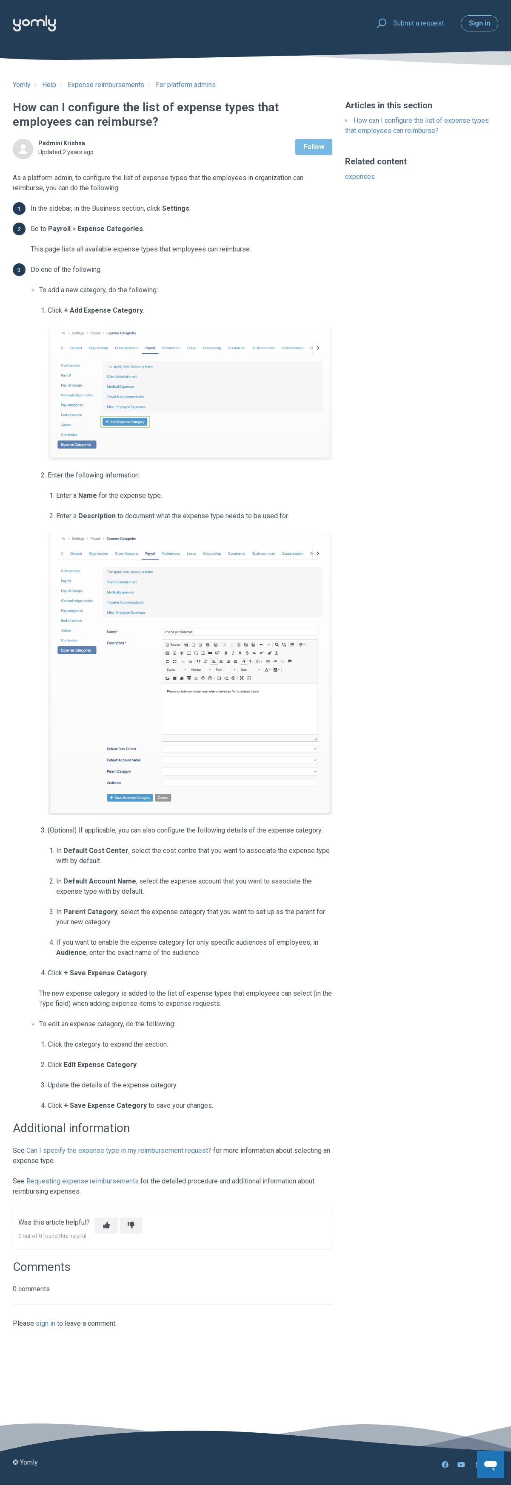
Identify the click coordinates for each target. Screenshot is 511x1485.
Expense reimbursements (106, 85)
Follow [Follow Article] (313, 147)
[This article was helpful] (106, 1225)
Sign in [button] (479, 23)
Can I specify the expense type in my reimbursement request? (118, 1150)
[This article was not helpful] (131, 1225)
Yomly (22, 85)
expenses (360, 176)
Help (49, 85)
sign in (45, 1323)
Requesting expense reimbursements (82, 1181)
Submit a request (418, 23)
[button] (380, 23)
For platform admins (186, 85)
